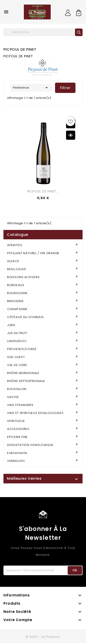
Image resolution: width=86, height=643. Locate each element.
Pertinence (31, 87)
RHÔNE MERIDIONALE (23, 373)
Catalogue (17, 234)
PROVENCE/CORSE (22, 349)
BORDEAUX (15, 285)
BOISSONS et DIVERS (23, 277)
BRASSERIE (15, 301)
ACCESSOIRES (18, 429)
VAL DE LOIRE (17, 365)
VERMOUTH (16, 461)
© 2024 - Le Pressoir (43, 637)
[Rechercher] (43, 32)
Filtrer (65, 87)
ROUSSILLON (16, 389)
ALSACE (13, 261)
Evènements (17, 453)
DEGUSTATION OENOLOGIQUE (30, 445)
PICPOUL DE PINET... (43, 191)
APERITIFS (14, 245)
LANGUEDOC (17, 341)
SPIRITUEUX (16, 421)
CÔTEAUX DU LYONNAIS (25, 317)
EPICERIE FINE (17, 437)
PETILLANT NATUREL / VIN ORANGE (33, 253)
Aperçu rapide (70, 135)
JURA (11, 325)
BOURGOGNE (17, 293)
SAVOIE (13, 397)
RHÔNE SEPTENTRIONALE (26, 381)
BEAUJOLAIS (16, 269)
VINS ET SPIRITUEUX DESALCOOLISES (35, 413)
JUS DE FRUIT (17, 333)
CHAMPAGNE (17, 309)
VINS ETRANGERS (20, 405)
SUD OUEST (16, 357)
